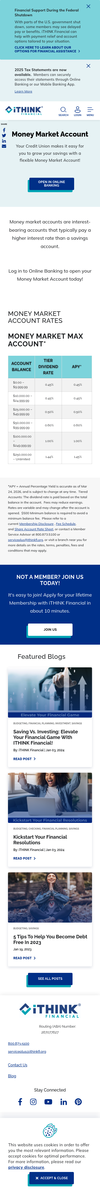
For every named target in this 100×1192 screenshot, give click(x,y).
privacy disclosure (26, 1167)
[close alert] (88, 7)
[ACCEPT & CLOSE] (50, 1180)
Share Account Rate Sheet (34, 529)
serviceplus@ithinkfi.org (25, 540)
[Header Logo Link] (24, 112)
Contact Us (17, 1065)
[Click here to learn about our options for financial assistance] (48, 49)
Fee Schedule (65, 524)
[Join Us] (48, 632)
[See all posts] (48, 981)
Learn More (23, 91)
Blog (12, 1076)
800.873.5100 (18, 1044)
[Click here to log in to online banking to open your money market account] (50, 186)
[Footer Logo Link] (50, 1010)
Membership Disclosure (36, 524)
